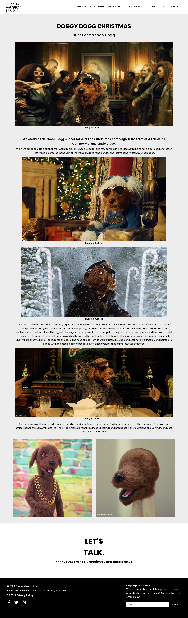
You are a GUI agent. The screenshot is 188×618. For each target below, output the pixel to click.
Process (135, 6)
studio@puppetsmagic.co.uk (110, 562)
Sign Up (176, 604)
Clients (150, 6)
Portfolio (97, 6)
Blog (162, 6)
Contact (175, 6)
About (81, 6)
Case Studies (116, 6)
